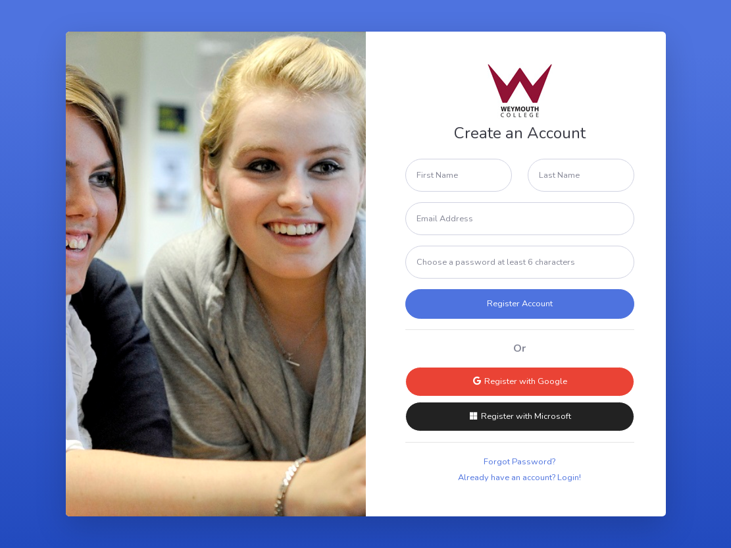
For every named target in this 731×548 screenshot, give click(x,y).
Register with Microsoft (519, 416)
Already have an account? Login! (519, 477)
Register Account (520, 304)
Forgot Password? (519, 462)
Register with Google (519, 381)
